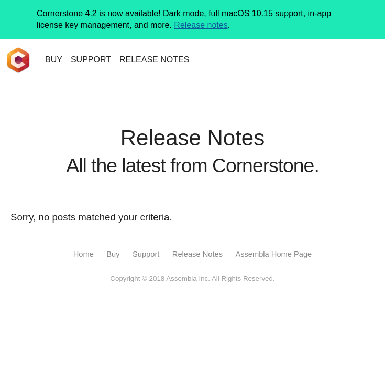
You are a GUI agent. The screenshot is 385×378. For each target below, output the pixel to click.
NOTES (154, 59)
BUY (53, 59)
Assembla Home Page (273, 254)
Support (146, 254)
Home (83, 254)
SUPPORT (91, 59)
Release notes (200, 24)
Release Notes (197, 254)
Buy (112, 254)
